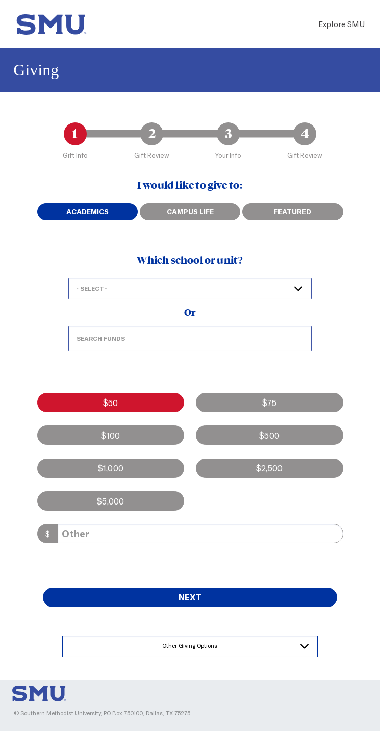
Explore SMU (341, 24)
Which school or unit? (190, 260)
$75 (269, 402)
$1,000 (110, 468)
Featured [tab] (292, 211)
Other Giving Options (189, 645)
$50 (110, 402)
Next (190, 597)
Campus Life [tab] (190, 211)
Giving (36, 70)
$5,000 (110, 501)
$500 (269, 435)
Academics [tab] (87, 211)
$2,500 (269, 468)
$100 (110, 435)
